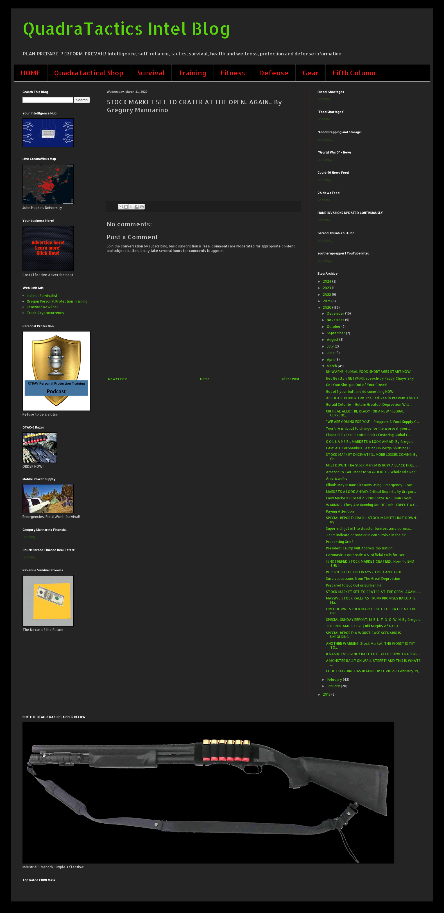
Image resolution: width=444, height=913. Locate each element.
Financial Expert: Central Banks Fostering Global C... (368, 435)
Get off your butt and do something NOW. (360, 391)
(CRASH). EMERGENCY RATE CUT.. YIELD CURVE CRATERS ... (373, 654)
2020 (327, 307)
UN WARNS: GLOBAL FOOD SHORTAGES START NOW (368, 371)
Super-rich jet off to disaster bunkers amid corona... (369, 528)
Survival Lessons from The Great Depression (363, 578)
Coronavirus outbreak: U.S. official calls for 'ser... (366, 555)
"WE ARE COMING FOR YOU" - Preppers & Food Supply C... (372, 422)
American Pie (337, 478)
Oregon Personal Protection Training (57, 301)
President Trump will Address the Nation (359, 548)
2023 (327, 288)
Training (192, 72)
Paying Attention (340, 511)
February (335, 679)
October (334, 326)
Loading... (30, 537)
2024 (327, 281)
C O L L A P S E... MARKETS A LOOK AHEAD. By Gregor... (370, 441)
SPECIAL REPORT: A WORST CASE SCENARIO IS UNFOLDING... (363, 635)
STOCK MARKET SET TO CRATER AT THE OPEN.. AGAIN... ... (374, 592)
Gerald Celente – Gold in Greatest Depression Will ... (369, 404)
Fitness (233, 72)
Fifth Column (354, 72)
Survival (151, 72)
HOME (30, 72)
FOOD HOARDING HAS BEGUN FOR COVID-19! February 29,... (374, 671)
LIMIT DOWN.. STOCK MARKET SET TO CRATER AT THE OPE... (371, 611)
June (331, 353)
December (336, 313)
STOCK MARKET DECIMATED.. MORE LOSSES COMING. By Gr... (372, 456)
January (334, 686)
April (331, 359)
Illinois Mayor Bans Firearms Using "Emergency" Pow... (370, 485)
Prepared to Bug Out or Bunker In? (354, 585)
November (336, 320)
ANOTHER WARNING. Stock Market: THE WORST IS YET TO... (370, 645)
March (332, 366)
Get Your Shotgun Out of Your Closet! (356, 385)
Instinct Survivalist (42, 296)
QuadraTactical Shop (88, 72)
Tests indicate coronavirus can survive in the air (366, 535)
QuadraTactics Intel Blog (126, 28)
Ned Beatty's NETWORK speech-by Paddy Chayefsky (370, 378)
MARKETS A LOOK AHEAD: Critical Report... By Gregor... (371, 492)
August (333, 339)
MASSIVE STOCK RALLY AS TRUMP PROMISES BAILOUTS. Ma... (371, 600)
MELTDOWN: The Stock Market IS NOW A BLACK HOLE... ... (373, 465)
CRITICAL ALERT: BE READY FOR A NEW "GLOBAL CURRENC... (365, 413)
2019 (327, 694)
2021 (327, 301)
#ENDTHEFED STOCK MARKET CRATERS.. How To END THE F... (370, 563)
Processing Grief (339, 542)
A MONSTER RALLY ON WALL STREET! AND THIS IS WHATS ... (373, 663)
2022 (327, 294)
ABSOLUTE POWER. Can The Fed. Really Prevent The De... (373, 398)
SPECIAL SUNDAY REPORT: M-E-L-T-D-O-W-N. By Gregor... (374, 619)
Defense (274, 72)
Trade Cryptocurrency (45, 313)
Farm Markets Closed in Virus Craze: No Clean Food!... (370, 498)
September (336, 333)
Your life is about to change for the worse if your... (368, 428)
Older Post (290, 379)
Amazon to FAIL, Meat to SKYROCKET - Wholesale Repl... (372, 472)
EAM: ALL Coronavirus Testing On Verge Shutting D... (369, 448)
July (331, 346)
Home (205, 379)
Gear (310, 72)
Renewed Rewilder (42, 307)
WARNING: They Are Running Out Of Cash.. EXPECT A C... (372, 505)
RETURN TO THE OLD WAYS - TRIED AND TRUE (364, 572)
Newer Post (118, 379)
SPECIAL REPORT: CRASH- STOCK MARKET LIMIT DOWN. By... (371, 520)
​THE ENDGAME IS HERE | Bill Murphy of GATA (362, 626)
